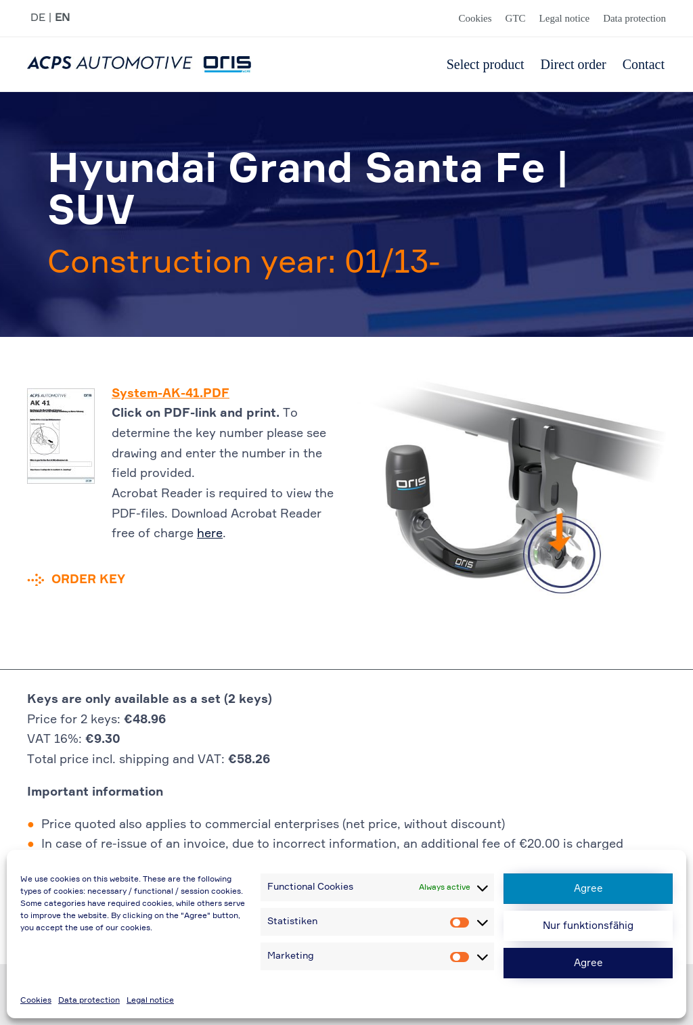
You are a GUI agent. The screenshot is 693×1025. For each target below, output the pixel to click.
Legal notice (150, 1001)
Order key (88, 580)
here (210, 534)
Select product (485, 64)
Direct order (573, 64)
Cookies (35, 1001)
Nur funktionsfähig (588, 926)
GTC (516, 18)
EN (62, 18)
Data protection (89, 1001)
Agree (588, 889)
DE (37, 18)
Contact (644, 64)
